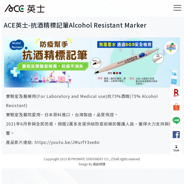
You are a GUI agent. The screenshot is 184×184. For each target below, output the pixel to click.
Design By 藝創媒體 (92, 164)
